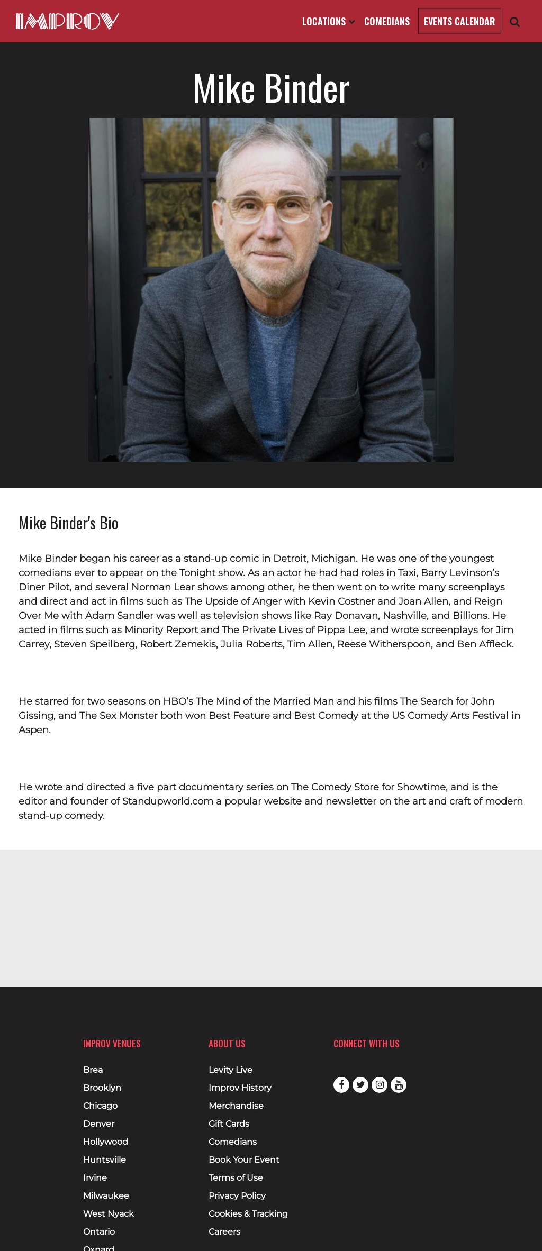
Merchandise (236, 1106)
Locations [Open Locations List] (328, 21)
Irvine (95, 1178)
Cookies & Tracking (248, 1214)
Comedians (387, 21)
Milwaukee (106, 1196)
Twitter (360, 1085)
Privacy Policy (237, 1196)
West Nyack (108, 1214)
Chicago (100, 1106)
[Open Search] (515, 21)
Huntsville (104, 1160)
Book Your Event (244, 1160)
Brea (93, 1070)
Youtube (398, 1085)
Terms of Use (236, 1178)
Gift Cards (229, 1124)
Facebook (341, 1085)
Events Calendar (459, 21)
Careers (224, 1232)
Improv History (240, 1088)
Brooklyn (102, 1088)
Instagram (379, 1085)
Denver (98, 1124)
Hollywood (105, 1142)
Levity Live (230, 1070)
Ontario (99, 1232)
